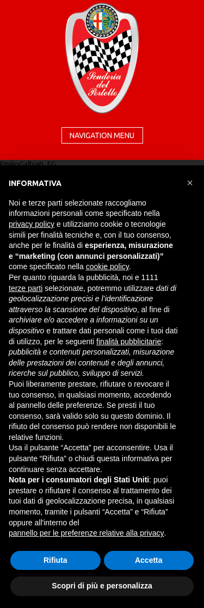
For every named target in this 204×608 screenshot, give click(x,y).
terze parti (25, 288)
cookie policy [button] (107, 266)
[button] (190, 182)
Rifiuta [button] (55, 560)
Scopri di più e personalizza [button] (102, 585)
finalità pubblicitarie (128, 341)
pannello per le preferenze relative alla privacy (86, 533)
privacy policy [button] (31, 224)
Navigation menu (102, 135)
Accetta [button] (149, 560)
